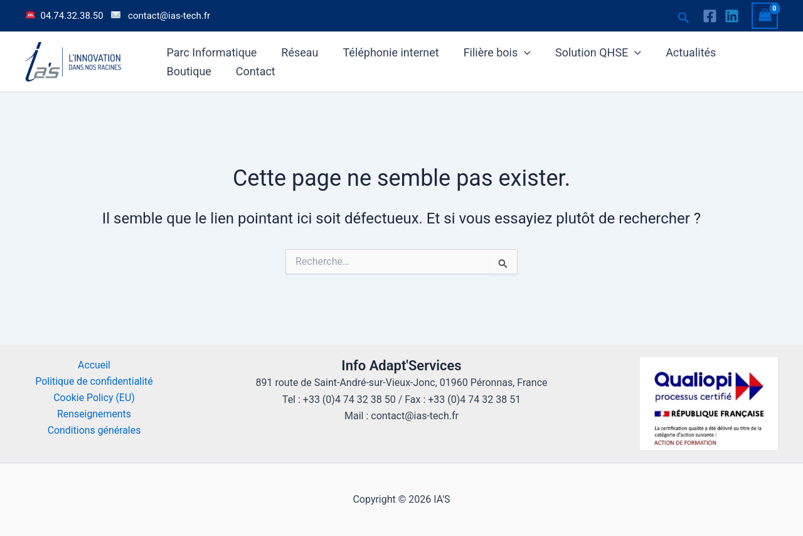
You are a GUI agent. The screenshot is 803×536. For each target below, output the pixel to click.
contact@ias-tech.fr (169, 15)
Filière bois (490, 52)
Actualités (681, 52)
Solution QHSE (590, 52)
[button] (684, 18)
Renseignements (94, 415)
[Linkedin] (732, 16)
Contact (252, 71)
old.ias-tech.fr (710, 499)
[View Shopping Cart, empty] (765, 15)
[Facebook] (710, 16)
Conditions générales (94, 431)
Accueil (94, 365)
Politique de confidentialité (94, 381)
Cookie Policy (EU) (94, 398)
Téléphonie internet (386, 52)
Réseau (297, 52)
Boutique (188, 71)
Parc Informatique (211, 52)
